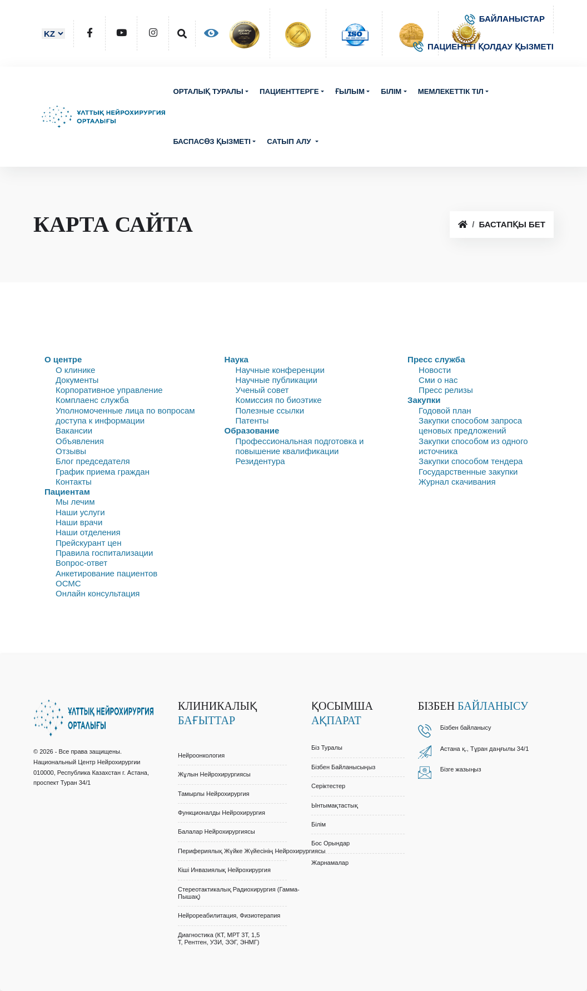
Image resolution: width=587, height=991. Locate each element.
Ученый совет (262, 390)
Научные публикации (276, 380)
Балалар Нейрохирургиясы (216, 831)
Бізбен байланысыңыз (343, 767)
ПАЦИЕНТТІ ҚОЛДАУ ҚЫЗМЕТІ (483, 46)
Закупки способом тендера (471, 461)
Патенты (252, 420)
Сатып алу (290, 141)
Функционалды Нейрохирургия (221, 812)
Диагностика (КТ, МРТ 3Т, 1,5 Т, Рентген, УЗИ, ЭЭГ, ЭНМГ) (219, 938)
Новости (435, 370)
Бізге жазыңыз (460, 769)
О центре (63, 359)
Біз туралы (326, 747)
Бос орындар (330, 843)
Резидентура (260, 461)
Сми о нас (438, 380)
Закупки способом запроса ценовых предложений (470, 425)
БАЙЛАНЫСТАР (505, 18)
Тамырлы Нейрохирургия (214, 793)
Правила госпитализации (104, 552)
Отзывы (71, 451)
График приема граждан (103, 471)
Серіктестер (328, 786)
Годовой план (445, 410)
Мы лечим (75, 501)
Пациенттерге (289, 91)
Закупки (423, 400)
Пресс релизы (446, 390)
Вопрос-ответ (81, 562)
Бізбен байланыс (464, 727)
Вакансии (74, 430)
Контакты (74, 481)
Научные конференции (280, 370)
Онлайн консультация (98, 593)
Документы (77, 380)
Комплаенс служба (92, 400)
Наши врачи (79, 522)
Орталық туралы (208, 91)
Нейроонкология (201, 755)
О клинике (75, 370)
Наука (236, 359)
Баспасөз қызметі (212, 141)
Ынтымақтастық (334, 805)
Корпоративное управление (109, 390)
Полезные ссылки (270, 410)
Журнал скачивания (457, 481)
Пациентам (67, 491)
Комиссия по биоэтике (279, 400)
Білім (391, 91)
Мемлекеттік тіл (451, 91)
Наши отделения (88, 532)
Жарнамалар (330, 862)
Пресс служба (436, 359)
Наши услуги (80, 512)
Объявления (80, 441)
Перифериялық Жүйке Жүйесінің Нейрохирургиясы (251, 851)
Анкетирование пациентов (106, 573)
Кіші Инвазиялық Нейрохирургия (224, 869)
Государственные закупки (468, 471)
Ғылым (350, 91)
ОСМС (68, 583)
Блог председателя (93, 461)
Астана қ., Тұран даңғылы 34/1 (484, 748)
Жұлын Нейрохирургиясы (214, 774)
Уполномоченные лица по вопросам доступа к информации (125, 415)
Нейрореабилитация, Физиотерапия (229, 915)
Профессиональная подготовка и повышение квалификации (300, 446)
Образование (252, 430)
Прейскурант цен (88, 542)
